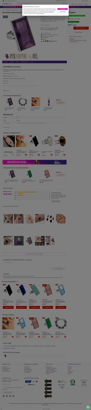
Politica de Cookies (40, 13)
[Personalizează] (62, 11)
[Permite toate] (62, 9)
